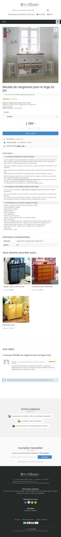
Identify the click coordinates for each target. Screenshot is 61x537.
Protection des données (23, 493)
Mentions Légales (19, 491)
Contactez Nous (45, 483)
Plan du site (17, 519)
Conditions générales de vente (33, 491)
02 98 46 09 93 (22, 14)
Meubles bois (11, 94)
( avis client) (13, 99)
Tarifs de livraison (47, 491)
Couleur (6, 112)
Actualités (34, 510)
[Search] (48, 10)
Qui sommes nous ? (8, 491)
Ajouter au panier (30, 133)
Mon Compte (41, 14)
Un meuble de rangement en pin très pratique (19, 156)
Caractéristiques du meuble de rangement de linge (21, 203)
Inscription (45, 457)
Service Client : (14, 14)
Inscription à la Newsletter (41, 519)
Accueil (5, 94)
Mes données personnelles (28, 519)
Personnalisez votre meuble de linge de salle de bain (22, 186)
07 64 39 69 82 (30, 14)
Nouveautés (27, 510)
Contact (55, 491)
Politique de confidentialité (37, 493)
